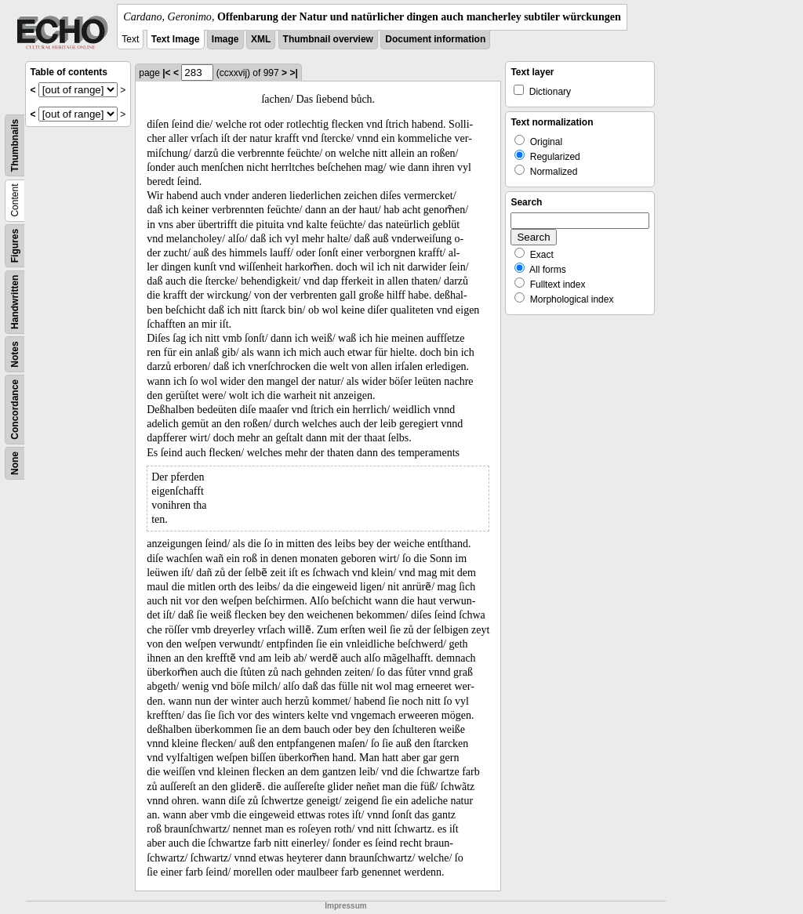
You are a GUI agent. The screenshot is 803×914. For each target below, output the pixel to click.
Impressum (345, 905)
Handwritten (14, 302)
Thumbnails (14, 145)
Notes (14, 354)
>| (293, 72)
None (14, 463)
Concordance (14, 409)
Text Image (175, 39)
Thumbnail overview (328, 39)
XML (261, 39)
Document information (435, 39)
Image (225, 39)
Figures (14, 246)
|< (166, 72)
